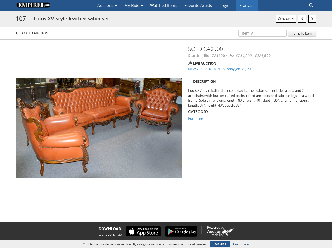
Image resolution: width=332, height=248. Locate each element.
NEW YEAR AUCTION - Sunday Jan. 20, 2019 (221, 68)
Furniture (195, 118)
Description (204, 81)
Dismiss (220, 244)
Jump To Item (302, 33)
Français (246, 5)
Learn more (241, 244)
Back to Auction (34, 33)
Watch (288, 19)
